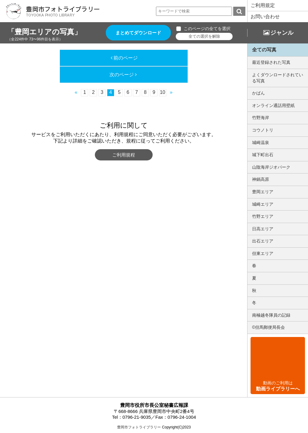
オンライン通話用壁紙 (273, 105)
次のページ (121, 74)
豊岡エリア (262, 191)
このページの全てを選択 (207, 28)
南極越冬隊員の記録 (271, 315)
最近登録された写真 (271, 62)
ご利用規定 (263, 5)
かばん (258, 93)
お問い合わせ (265, 16)
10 (162, 92)
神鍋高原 (260, 179)
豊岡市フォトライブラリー (139, 427)
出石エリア (262, 241)
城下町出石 (262, 154)
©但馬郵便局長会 (268, 327)
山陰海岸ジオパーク (271, 167)
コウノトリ (262, 130)
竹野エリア (262, 216)
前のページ (125, 57)
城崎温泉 (260, 142)
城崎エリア (262, 204)
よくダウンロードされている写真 (277, 77)
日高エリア (262, 228)
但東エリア (262, 253)
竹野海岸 (260, 117)
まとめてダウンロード (138, 32)
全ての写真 (264, 49)
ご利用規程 (123, 154)
